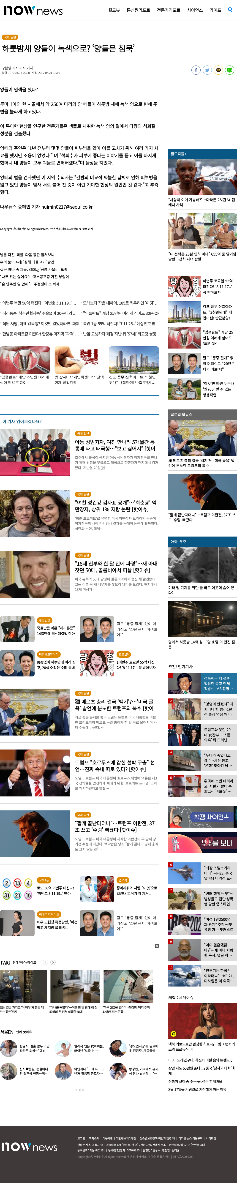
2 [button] (80, 1090)
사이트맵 (211, 1138)
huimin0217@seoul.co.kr (67, 206)
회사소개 (94, 1138)
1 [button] (76, 1090)
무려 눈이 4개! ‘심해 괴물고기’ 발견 (27, 262)
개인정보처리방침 (126, 1138)
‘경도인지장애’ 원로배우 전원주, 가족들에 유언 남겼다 (144, 1051)
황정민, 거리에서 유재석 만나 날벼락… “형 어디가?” (143, 1073)
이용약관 (108, 1138)
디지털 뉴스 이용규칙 (190, 1138)
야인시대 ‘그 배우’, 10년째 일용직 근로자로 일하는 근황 (88, 1073)
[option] (76, 993)
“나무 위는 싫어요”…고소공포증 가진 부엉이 (34, 276)
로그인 (81, 1138)
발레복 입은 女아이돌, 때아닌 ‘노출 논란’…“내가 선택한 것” (89, 1051)
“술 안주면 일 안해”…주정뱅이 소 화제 (30, 284)
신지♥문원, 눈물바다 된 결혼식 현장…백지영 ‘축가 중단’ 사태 (33, 1073)
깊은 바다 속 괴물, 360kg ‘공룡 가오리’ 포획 (33, 269)
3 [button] (83, 1090)
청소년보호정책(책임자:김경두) (157, 1138)
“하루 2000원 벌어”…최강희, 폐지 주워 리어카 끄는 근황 (128, 1009)
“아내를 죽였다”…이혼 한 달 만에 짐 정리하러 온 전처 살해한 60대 (76, 1009)
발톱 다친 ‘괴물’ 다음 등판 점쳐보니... (28, 254)
